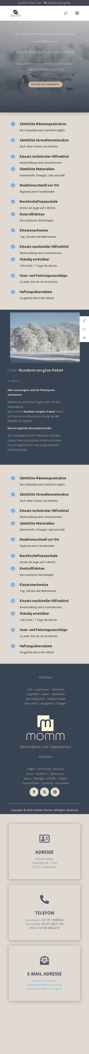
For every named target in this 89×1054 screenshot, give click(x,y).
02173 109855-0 (53, 920)
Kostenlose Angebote (45, 84)
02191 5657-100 (31, 2)
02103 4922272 (49, 928)
